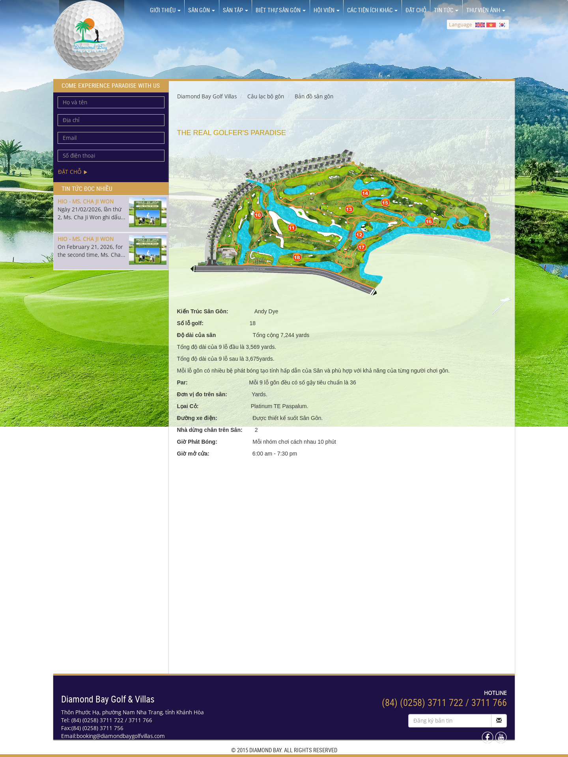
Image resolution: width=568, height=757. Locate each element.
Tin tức (446, 10)
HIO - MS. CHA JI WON (86, 201)
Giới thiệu (165, 10)
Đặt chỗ (415, 10)
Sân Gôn (201, 10)
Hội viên (327, 10)
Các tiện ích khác (372, 10)
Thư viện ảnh (485, 10)
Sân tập (235, 10)
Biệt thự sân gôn (281, 10)
